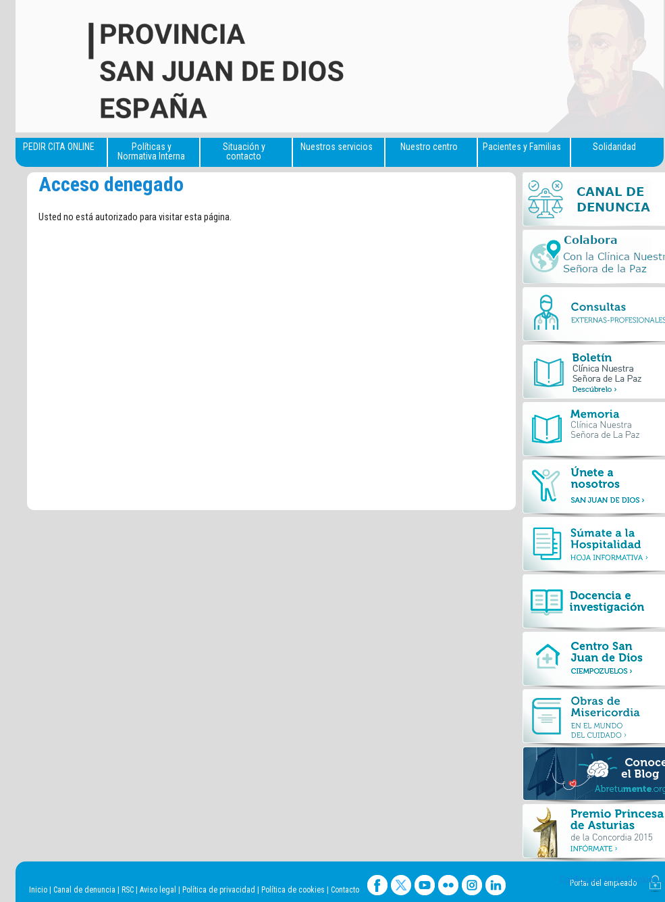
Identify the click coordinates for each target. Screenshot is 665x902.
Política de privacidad (218, 890)
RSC (128, 890)
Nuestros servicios (336, 146)
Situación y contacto (244, 151)
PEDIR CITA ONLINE (59, 146)
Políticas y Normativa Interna (151, 151)
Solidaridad (614, 146)
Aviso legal (158, 890)
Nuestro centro (429, 146)
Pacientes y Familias (522, 146)
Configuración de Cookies (609, 880)
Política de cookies (293, 890)
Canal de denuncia (84, 890)
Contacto (345, 890)
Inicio (38, 890)
